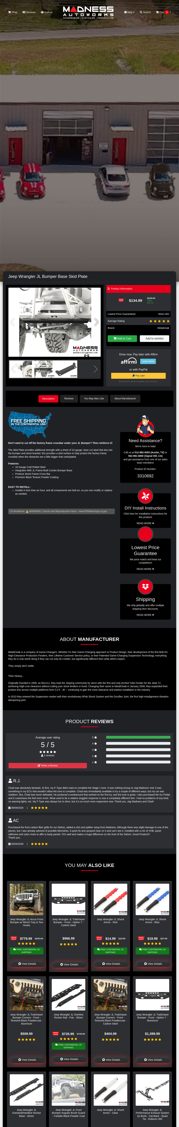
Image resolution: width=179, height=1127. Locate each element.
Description (48, 398)
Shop (12, 12)
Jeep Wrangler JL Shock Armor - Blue (152, 920)
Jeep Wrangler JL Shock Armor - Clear (110, 1111)
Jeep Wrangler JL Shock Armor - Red (110, 920)
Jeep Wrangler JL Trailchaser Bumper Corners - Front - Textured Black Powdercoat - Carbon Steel (110, 1019)
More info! (163, 314)
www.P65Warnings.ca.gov (93, 511)
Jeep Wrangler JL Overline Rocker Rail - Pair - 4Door (68, 1016)
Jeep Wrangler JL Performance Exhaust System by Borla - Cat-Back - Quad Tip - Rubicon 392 (152, 1114)
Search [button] (145, 12)
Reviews (69, 398)
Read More (145, 568)
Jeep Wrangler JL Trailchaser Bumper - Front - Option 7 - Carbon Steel (68, 922)
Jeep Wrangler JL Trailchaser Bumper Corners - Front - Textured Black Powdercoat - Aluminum (26, 1019)
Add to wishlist (154, 338)
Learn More (148, 361)
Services (29, 12)
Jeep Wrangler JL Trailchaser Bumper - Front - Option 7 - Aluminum (152, 1017)
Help (129, 12)
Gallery (46, 12)
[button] (96, 322)
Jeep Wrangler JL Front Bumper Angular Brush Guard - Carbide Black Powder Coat (68, 1112)
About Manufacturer (126, 398)
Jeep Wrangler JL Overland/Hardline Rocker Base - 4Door (26, 1112)
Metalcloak (163, 328)
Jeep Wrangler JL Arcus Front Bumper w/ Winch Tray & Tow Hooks (26, 922)
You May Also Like (95, 398)
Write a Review (48, 765)
